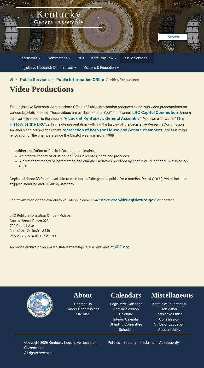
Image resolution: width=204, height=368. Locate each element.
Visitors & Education (101, 67)
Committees (59, 58)
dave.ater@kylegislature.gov (128, 200)
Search (173, 37)
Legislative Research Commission (48, 67)
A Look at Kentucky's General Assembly (102, 118)
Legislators (30, 58)
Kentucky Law (104, 58)
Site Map (83, 314)
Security (129, 342)
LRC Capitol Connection (155, 112)
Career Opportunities (83, 309)
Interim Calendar (126, 319)
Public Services (137, 58)
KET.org (122, 247)
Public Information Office (80, 79)
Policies (114, 342)
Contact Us (83, 304)
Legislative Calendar (126, 304)
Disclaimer (148, 342)
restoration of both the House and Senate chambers (112, 130)
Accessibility (169, 342)
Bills (81, 58)
